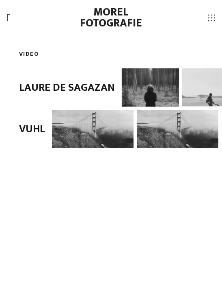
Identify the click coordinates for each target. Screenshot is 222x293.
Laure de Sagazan (67, 87)
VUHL (32, 129)
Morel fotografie (111, 18)
